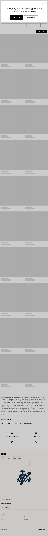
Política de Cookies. (31, 11)
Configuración (31, 17)
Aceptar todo (16, 17)
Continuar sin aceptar (38, 3)
